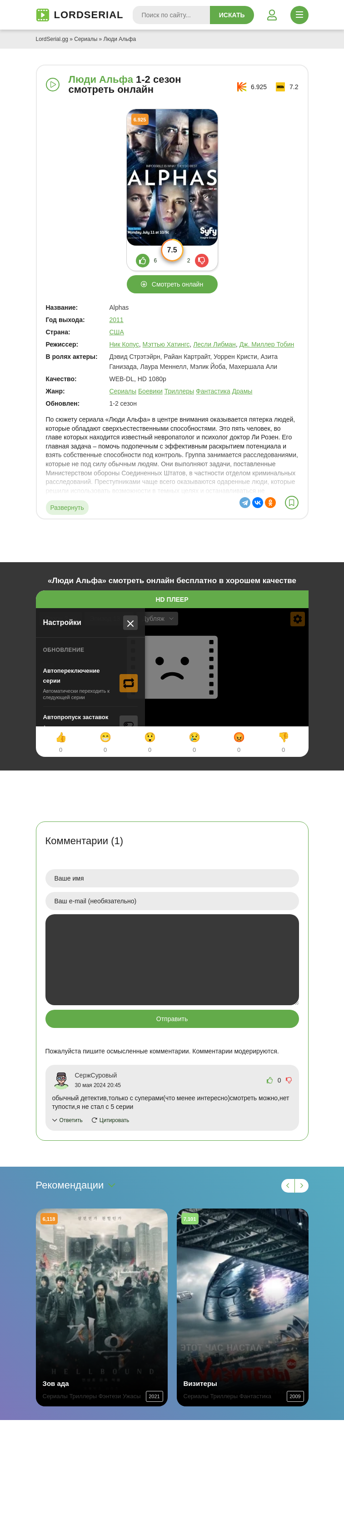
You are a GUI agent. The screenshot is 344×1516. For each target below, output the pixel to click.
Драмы (242, 391)
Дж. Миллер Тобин (266, 344)
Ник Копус (124, 344)
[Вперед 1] (302, 1186)
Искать (232, 15)
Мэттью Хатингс (166, 344)
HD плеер (171, 599)
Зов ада (56, 1383)
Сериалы (85, 39)
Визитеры (200, 1383)
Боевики (150, 391)
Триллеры (179, 391)
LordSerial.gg (52, 39)
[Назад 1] (288, 1186)
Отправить (172, 1018)
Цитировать (115, 1120)
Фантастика (213, 391)
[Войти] (272, 15)
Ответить (71, 1120)
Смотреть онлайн (177, 284)
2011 (117, 319)
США (117, 332)
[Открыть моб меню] (299, 15)
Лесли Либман (214, 344)
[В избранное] (292, 502)
